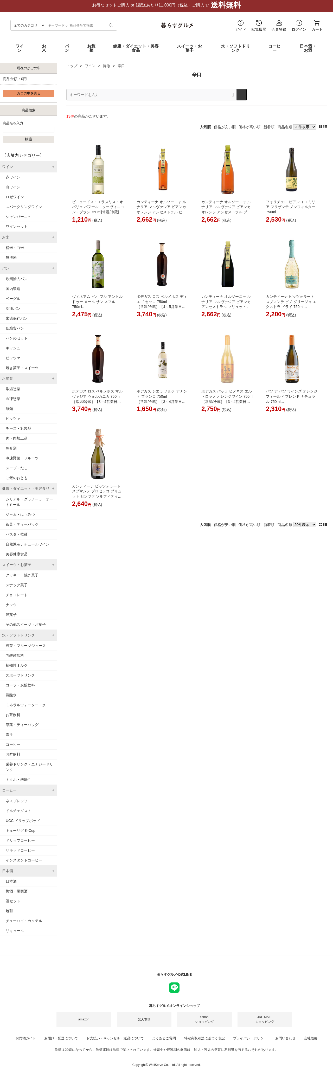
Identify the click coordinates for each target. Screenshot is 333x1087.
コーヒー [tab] (9, 795)
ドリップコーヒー (20, 846)
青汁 (9, 740)
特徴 (106, 71)
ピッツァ (13, 363)
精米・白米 (15, 253)
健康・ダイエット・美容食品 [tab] (25, 494)
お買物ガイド (26, 1043)
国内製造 (13, 294)
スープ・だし (17, 473)
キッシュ (13, 353)
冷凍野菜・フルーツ (22, 463)
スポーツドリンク (20, 680)
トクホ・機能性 (18, 785)
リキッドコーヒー (20, 855)
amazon (83, 1024)
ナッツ (11, 610)
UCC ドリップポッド (23, 826)
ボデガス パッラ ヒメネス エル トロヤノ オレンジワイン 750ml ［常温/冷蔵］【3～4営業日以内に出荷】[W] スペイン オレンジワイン (227, 406)
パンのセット (17, 343)
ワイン (19, 53)
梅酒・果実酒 (17, 896)
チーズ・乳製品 (18, 434)
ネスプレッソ (17, 806)
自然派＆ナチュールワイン (27, 549)
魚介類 (11, 453)
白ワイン (13, 192)
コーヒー (274, 53)
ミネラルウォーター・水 (26, 710)
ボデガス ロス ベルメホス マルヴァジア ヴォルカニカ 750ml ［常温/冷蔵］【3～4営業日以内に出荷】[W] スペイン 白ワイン (97, 406)
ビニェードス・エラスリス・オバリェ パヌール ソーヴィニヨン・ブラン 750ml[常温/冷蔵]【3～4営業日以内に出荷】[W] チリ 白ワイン (98, 217)
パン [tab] (5, 273)
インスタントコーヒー (24, 865)
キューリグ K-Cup (20, 836)
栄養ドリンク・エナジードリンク (29, 772)
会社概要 (310, 1043)
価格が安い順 (225, 132)
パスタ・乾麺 (17, 539)
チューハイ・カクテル (24, 926)
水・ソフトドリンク (235, 53)
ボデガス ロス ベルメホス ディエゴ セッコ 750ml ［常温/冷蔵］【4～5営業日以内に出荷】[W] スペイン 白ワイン (162, 312)
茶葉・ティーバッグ (22, 530)
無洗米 (11, 263)
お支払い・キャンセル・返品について (115, 1043)
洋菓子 (11, 620)
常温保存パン (17, 323)
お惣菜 (91, 53)
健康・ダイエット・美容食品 (136, 53)
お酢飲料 (13, 759)
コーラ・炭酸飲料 (20, 690)
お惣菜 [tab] (7, 384)
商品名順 (285, 132)
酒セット (13, 906)
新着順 (269, 132)
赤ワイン (13, 182)
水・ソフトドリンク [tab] (18, 640)
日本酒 (11, 886)
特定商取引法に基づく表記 (204, 1043)
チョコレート (17, 600)
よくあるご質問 (164, 1043)
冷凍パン (13, 314)
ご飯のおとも (17, 483)
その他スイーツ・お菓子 (26, 630)
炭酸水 (11, 700)
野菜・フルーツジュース (26, 651)
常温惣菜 (13, 394)
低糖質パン (15, 333)
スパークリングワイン (24, 212)
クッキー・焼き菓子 (22, 580)
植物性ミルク (17, 670)
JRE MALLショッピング (264, 1024)
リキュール (15, 936)
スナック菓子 (17, 590)
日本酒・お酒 (308, 53)
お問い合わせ (285, 1043)
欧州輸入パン (17, 284)
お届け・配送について (61, 1043)
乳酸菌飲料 (15, 661)
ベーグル (13, 304)
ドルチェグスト (18, 816)
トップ (71, 71)
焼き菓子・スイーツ (22, 373)
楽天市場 (144, 1024)
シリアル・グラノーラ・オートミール (29, 507)
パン (67, 53)
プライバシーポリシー (250, 1043)
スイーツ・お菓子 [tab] (16, 570)
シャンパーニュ (18, 222)
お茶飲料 (13, 720)
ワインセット (17, 232)
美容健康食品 (17, 559)
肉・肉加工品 (17, 443)
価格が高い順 (249, 132)
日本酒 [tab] (7, 876)
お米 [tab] (5, 242)
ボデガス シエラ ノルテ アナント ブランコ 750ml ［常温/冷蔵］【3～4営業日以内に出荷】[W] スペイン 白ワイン (162, 406)
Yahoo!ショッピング (204, 1024)
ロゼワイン (15, 202)
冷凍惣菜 (13, 404)
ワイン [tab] (7, 172)
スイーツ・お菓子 (189, 53)
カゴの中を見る (29, 98)
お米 (44, 53)
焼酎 (9, 916)
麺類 (9, 414)
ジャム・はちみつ (20, 520)
